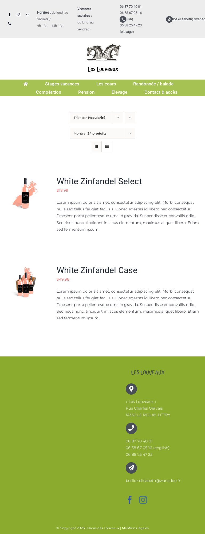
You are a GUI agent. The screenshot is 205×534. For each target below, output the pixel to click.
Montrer (90, 133)
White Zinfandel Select (99, 181)
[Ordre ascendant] (130, 117)
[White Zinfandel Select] (26, 179)
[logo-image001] (103, 41)
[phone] (9, 23)
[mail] (27, 14)
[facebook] (9, 14)
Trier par (89, 118)
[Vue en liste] (107, 146)
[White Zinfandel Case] (26, 268)
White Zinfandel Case (97, 270)
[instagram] (18, 14)
